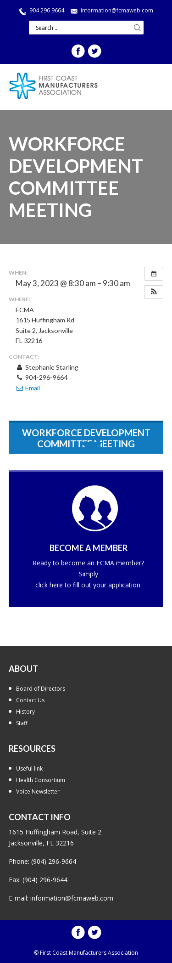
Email (28, 388)
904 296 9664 (46, 10)
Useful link (29, 768)
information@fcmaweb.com (117, 10)
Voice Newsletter (38, 791)
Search (138, 28)
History (25, 711)
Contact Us (30, 700)
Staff (22, 723)
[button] (153, 292)
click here (49, 584)
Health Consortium (40, 780)
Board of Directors (40, 689)
